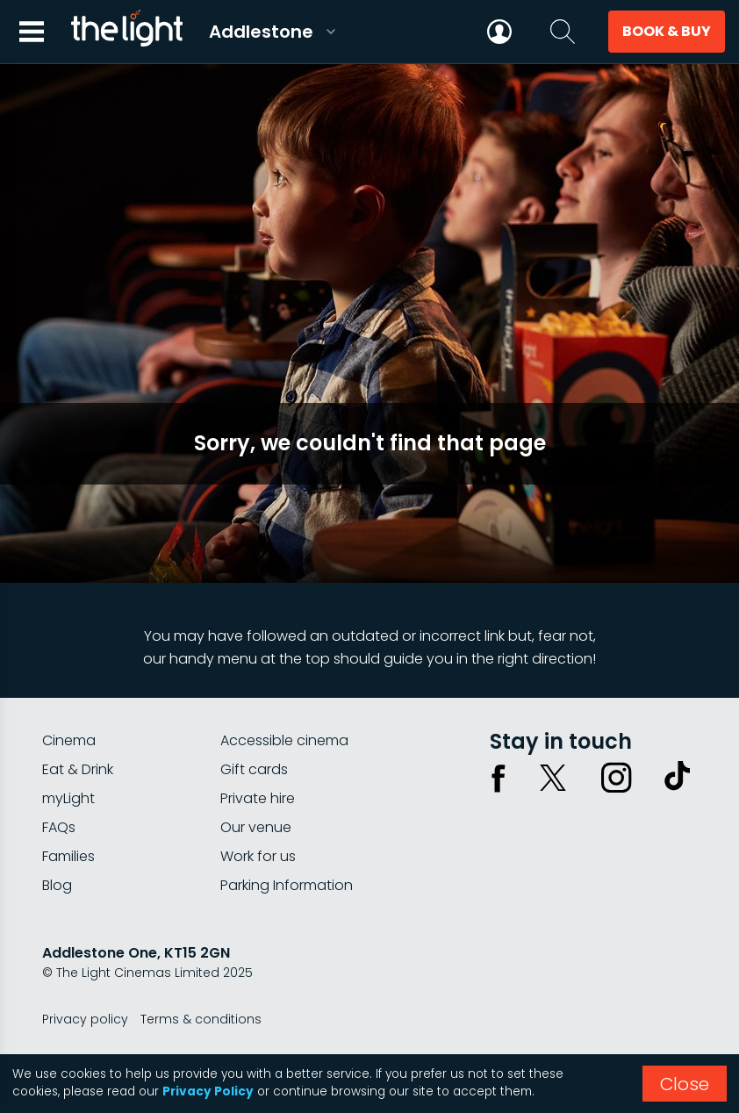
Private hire (257, 798)
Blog (57, 885)
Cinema (69, 740)
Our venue (255, 827)
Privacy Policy (208, 1091)
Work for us (258, 856)
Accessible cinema (284, 740)
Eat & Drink (77, 769)
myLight (68, 798)
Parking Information (286, 885)
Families (68, 856)
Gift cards (254, 769)
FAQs (58, 827)
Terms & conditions (201, 1019)
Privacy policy (85, 1019)
